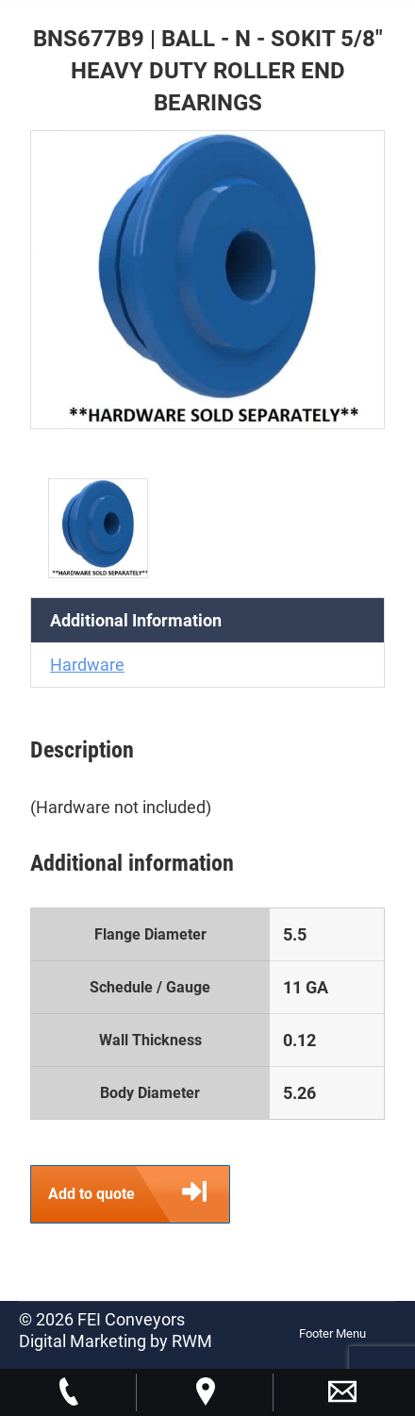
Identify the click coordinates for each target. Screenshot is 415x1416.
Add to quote (138, 1194)
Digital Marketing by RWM (115, 1341)
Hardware (87, 665)
